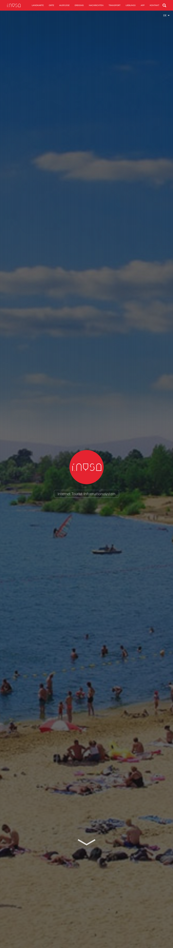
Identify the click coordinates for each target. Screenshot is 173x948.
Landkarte (38, 5)
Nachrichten (96, 5)
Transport (115, 5)
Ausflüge (64, 5)
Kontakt (154, 5)
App (143, 5)
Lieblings (131, 5)
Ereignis (79, 5)
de (164, 15)
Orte (51, 5)
